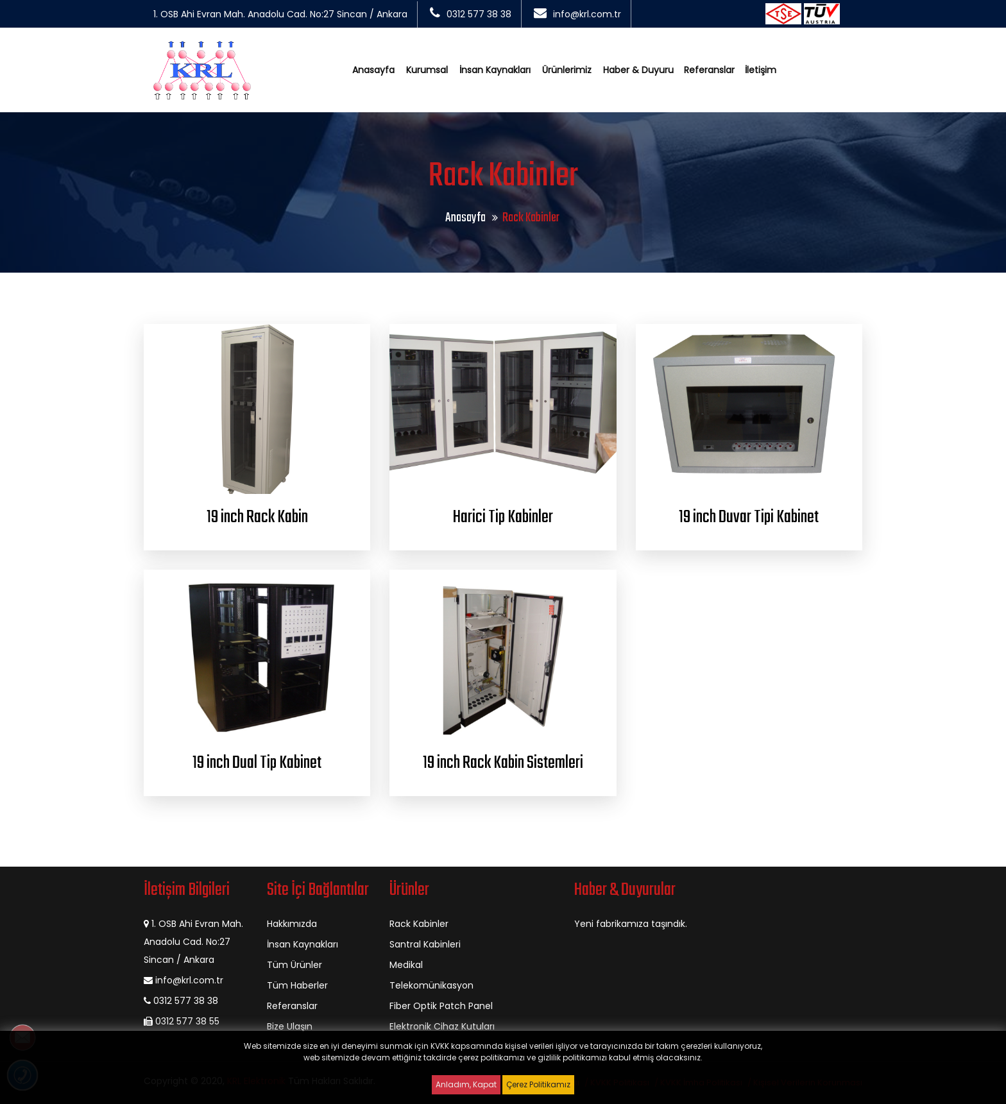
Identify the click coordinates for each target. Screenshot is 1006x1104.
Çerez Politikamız (538, 1084)
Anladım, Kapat (466, 1084)
